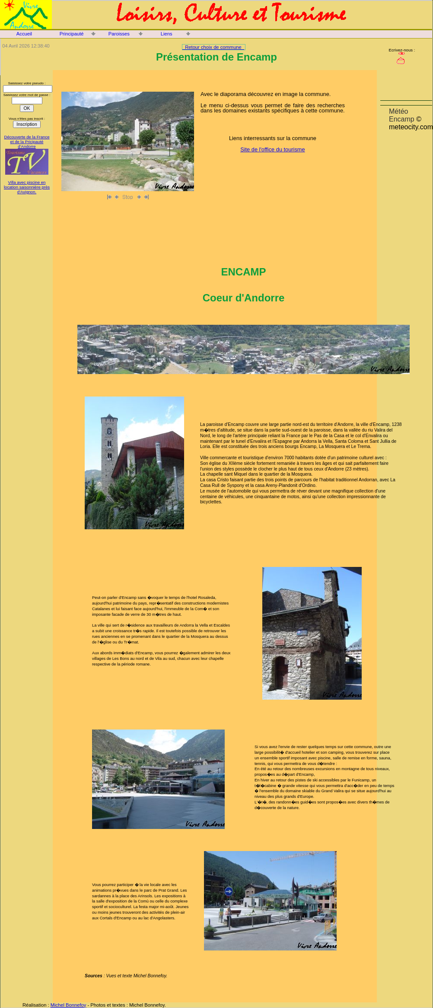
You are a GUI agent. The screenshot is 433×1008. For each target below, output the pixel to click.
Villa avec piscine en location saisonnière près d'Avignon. (27, 187)
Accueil (24, 33)
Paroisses (119, 33)
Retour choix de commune (213, 47)
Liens (166, 33)
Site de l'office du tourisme (272, 149)
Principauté (72, 33)
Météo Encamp (401, 115)
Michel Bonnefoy (68, 1005)
